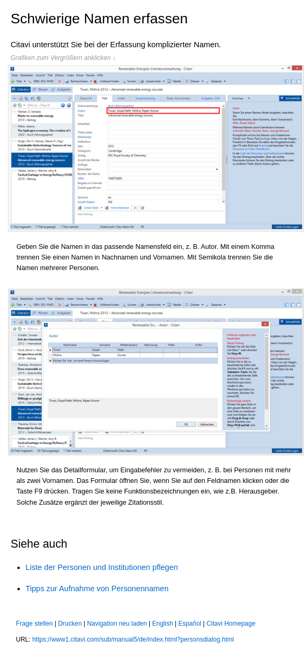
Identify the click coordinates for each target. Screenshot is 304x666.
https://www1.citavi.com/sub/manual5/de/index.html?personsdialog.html (133, 639)
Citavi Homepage (231, 623)
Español (189, 623)
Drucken (70, 623)
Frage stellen (34, 623)
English (162, 623)
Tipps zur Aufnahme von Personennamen (97, 588)
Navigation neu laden (117, 623)
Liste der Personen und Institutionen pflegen (102, 567)
